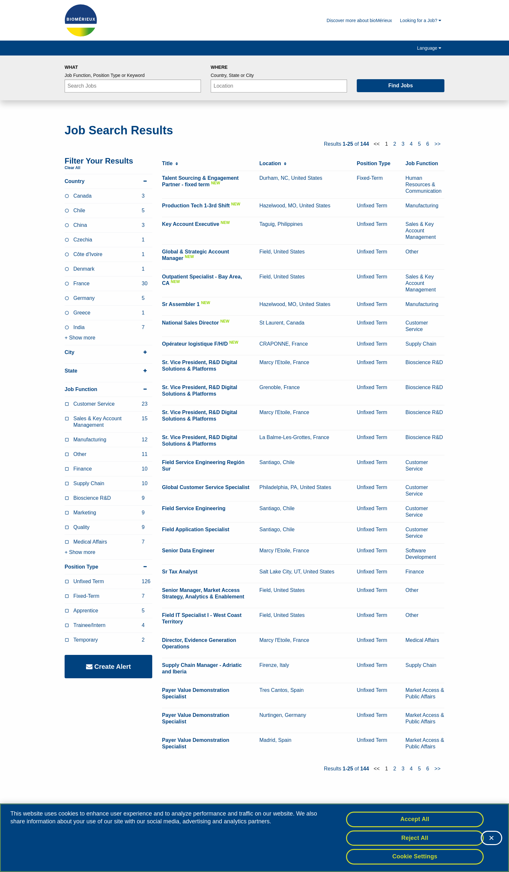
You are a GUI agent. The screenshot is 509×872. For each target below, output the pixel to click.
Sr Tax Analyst (179, 571)
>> (437, 144)
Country (108, 181)
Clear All (72, 168)
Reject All (414, 838)
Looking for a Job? (420, 20)
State (108, 371)
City (108, 352)
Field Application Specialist (195, 529)
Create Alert (108, 666)
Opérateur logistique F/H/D (195, 344)
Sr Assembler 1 (181, 304)
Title (170, 163)
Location (272, 163)
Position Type (108, 567)
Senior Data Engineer (188, 550)
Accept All (414, 819)
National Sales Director (190, 322)
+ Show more (80, 337)
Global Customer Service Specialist (205, 487)
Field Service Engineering (194, 508)
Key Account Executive (190, 224)
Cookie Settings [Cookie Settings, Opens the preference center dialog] (415, 856)
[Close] (491, 838)
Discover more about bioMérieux (359, 20)
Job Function (108, 389)
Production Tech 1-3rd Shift (196, 205)
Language (429, 48)
